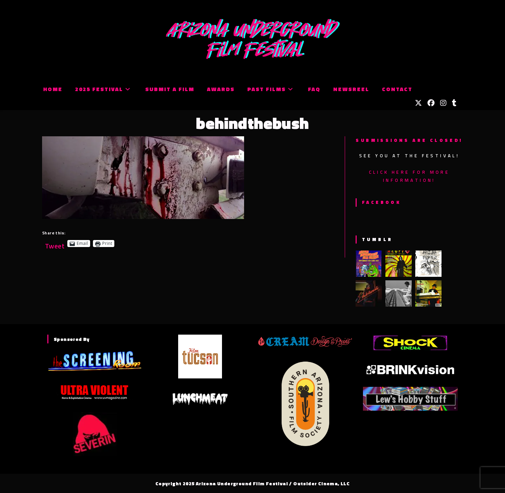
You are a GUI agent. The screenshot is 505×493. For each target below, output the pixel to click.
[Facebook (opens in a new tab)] (431, 103)
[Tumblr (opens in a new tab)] (454, 103)
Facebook (381, 202)
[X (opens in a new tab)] (418, 103)
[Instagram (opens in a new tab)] (443, 103)
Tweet (55, 243)
